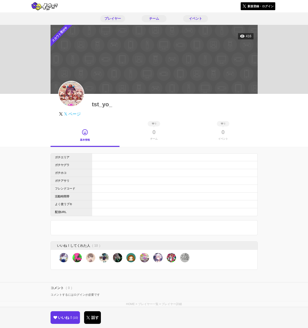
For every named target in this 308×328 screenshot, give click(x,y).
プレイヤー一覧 (148, 304)
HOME (130, 304)
